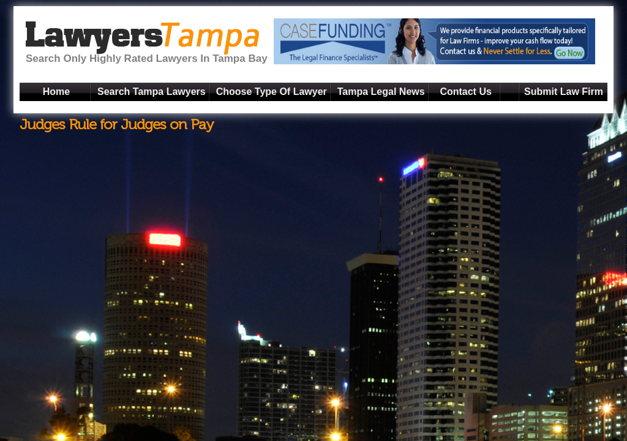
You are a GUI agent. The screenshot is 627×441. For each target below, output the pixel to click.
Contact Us (465, 91)
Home (56, 91)
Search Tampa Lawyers (151, 91)
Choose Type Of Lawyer (271, 91)
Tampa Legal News (381, 91)
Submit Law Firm (563, 91)
